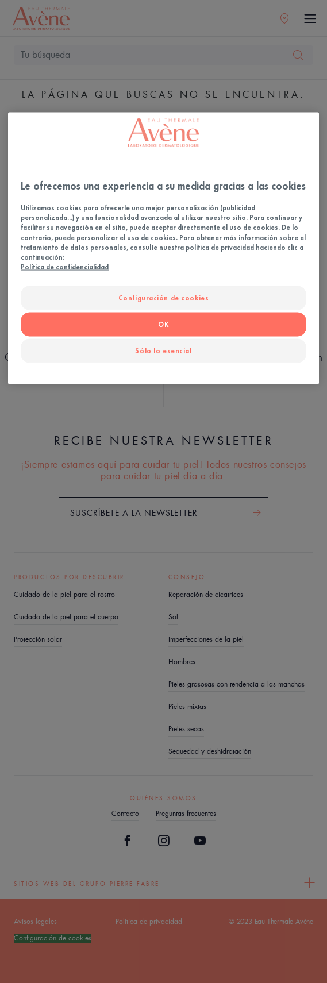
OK (163, 323)
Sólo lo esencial (163, 350)
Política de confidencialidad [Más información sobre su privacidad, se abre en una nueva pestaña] (65, 266)
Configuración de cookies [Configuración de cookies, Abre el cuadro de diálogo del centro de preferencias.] (163, 297)
